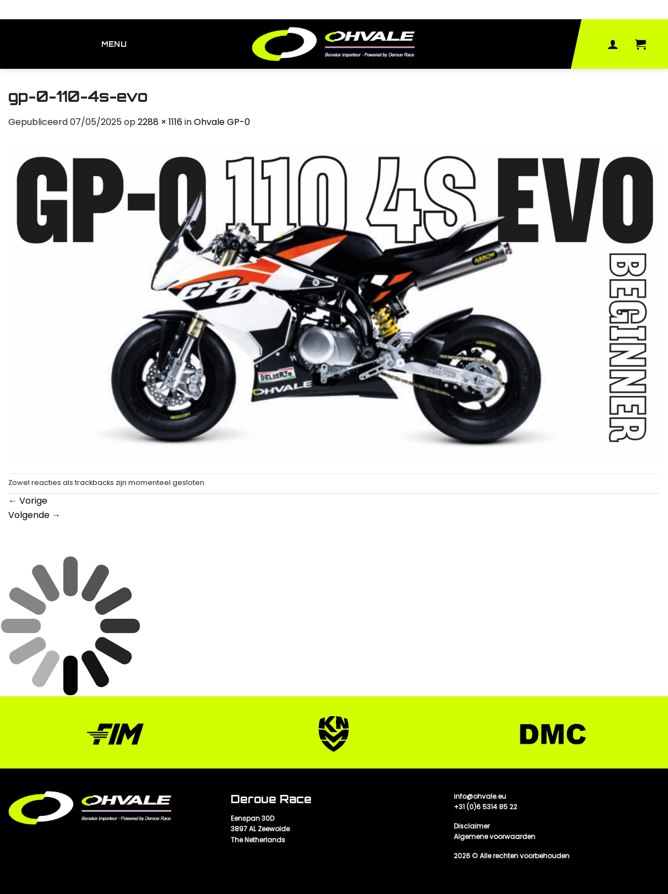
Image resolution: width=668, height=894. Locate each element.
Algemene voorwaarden (494, 836)
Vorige (27, 500)
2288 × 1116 (160, 122)
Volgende (34, 515)
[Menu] (115, 44)
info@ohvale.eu (480, 796)
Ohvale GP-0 (222, 122)
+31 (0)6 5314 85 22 (485, 806)
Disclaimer (472, 826)
